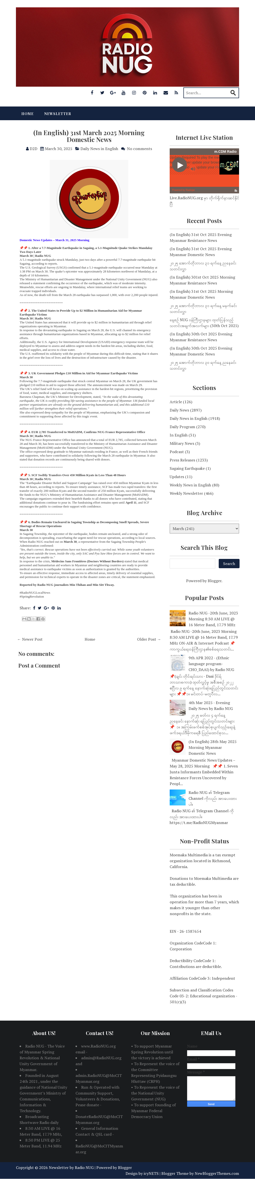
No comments (139, 148)
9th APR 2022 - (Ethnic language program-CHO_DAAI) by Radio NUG (211, 663)
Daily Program (182, 426)
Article (176, 401)
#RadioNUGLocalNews (35, 592)
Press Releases (182, 460)
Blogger (214, 580)
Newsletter (57, 113)
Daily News (179, 410)
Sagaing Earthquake (187, 468)
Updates (177, 476)
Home (27, 113)
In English (179, 435)
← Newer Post (30, 639)
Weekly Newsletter (186, 493)
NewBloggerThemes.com (217, 1173)
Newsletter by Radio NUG (71, 1167)
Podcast (177, 451)
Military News (182, 443)
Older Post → (149, 639)
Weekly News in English (190, 485)
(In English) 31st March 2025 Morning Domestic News (89, 136)
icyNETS (151, 1173)
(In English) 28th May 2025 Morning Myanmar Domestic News (213, 747)
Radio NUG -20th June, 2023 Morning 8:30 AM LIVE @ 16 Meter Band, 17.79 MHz (213, 618)
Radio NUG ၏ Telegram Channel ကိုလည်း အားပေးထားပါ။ (213, 798)
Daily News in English (99, 148)
